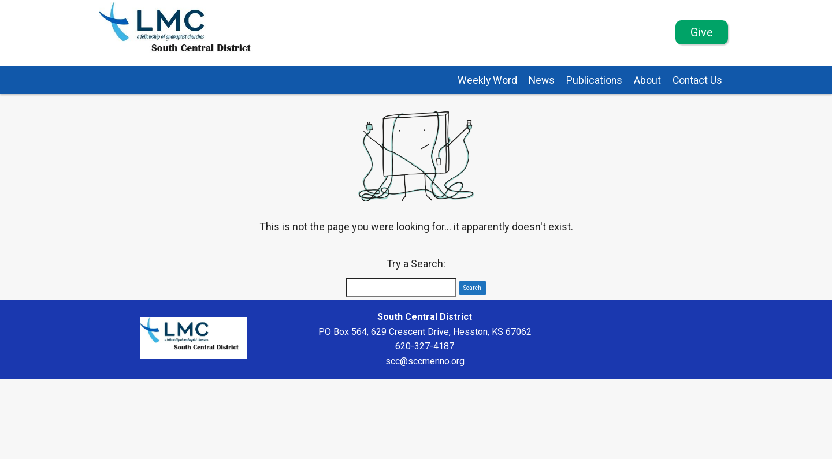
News (542, 80)
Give (701, 32)
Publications (594, 80)
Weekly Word (487, 80)
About (647, 80)
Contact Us (697, 80)
